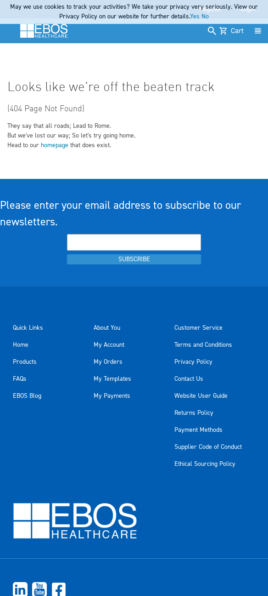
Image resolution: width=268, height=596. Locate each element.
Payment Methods (198, 430)
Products (25, 362)
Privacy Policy (193, 362)
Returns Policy (193, 413)
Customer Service (198, 328)
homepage (54, 145)
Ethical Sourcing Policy (204, 464)
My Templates (112, 379)
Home (20, 345)
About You (107, 328)
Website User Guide (201, 396)
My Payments (112, 396)
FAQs (20, 379)
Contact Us (188, 379)
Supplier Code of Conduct (208, 447)
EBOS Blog (27, 396)
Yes (195, 16)
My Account (109, 345)
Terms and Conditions (203, 345)
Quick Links (28, 328)
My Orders (108, 362)
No (205, 16)
